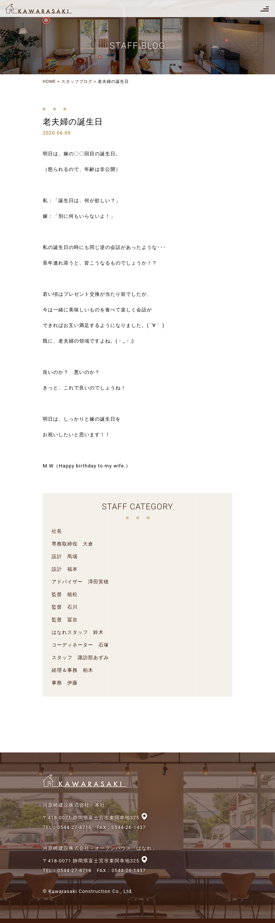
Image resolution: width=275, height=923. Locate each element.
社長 (57, 531)
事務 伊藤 (65, 683)
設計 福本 (65, 569)
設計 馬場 (65, 556)
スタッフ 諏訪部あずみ (80, 657)
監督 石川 (65, 607)
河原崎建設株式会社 (45, 8)
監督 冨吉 (65, 619)
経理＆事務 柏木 (72, 670)
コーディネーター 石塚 (80, 645)
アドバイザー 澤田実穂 (80, 581)
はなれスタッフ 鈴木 (78, 632)
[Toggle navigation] (264, 8)
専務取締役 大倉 (72, 544)
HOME (49, 81)
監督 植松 (65, 594)
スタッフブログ (77, 81)
